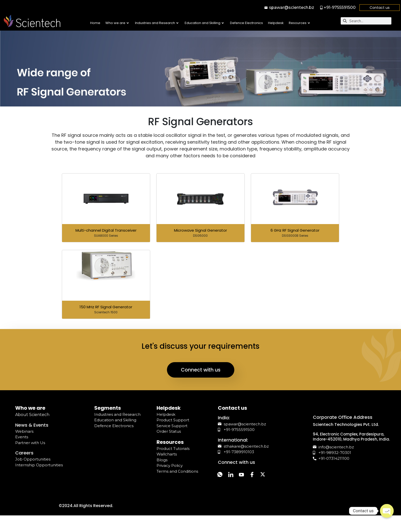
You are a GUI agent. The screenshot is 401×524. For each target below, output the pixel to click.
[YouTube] (246, 479)
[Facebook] (258, 479)
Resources (299, 22)
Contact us (380, 7)
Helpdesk (276, 22)
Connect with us (201, 373)
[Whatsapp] (220, 479)
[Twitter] (271, 479)
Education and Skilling (204, 22)
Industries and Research (156, 22)
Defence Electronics (246, 22)
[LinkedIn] (233, 479)
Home (95, 22)
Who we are (117, 22)
